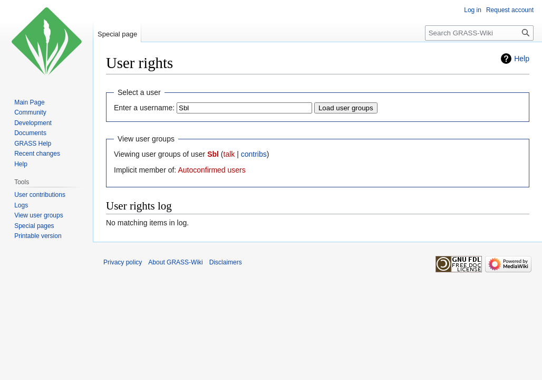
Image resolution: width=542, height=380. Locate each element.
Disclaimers (225, 262)
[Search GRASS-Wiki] (479, 33)
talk (229, 154)
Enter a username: (144, 107)
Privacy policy (122, 262)
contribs (254, 154)
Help (521, 58)
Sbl (213, 154)
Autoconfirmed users (211, 170)
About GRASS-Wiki (175, 262)
